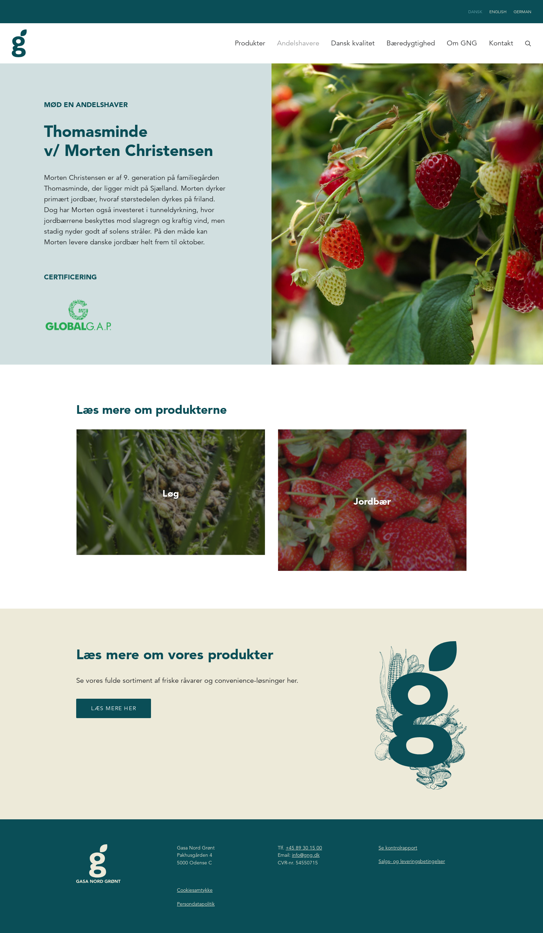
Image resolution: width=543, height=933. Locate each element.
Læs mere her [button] (113, 723)
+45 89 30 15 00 (304, 848)
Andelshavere (298, 43)
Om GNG (462, 43)
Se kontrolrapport (398, 848)
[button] (526, 43)
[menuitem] (476, 11)
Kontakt (501, 43)
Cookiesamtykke (195, 890)
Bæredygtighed (410, 43)
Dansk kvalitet (353, 43)
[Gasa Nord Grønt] (19, 43)
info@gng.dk (306, 855)
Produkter (250, 43)
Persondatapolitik (196, 904)
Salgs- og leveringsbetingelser (412, 861)
